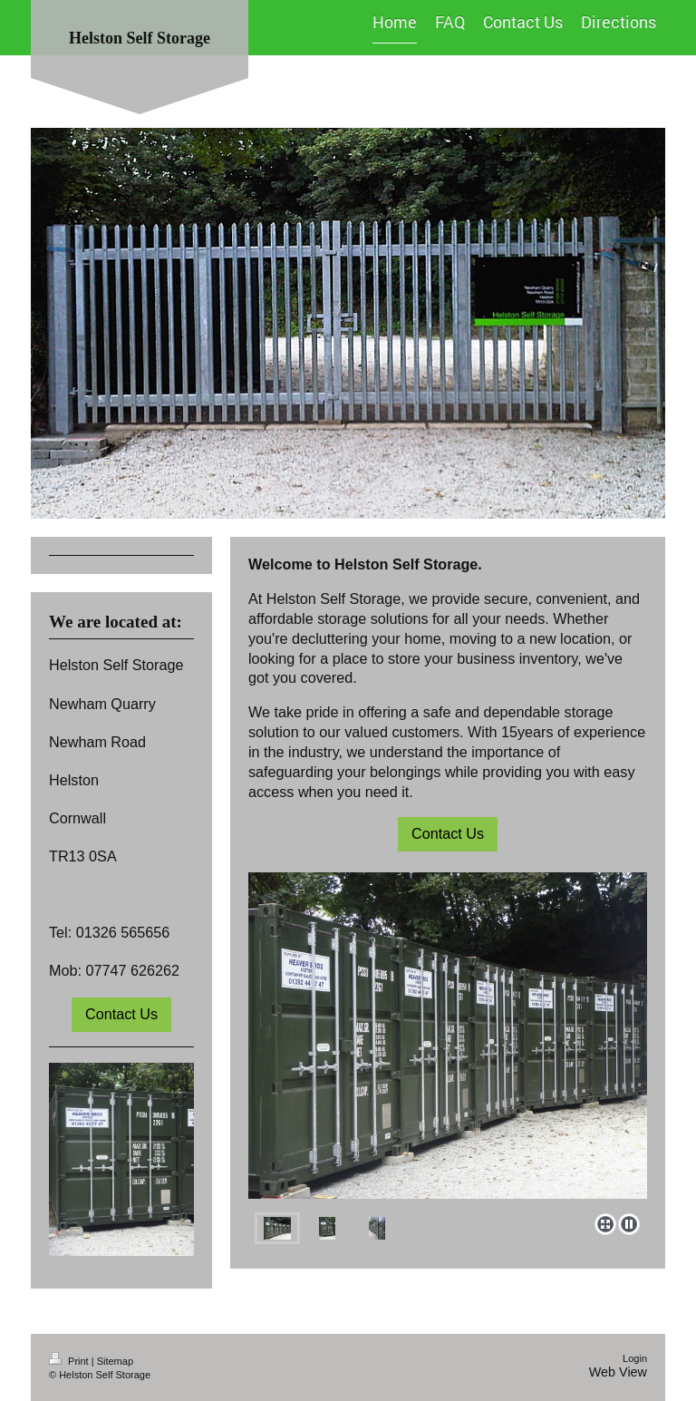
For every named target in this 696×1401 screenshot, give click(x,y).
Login (635, 1358)
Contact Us (447, 833)
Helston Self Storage (139, 38)
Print (70, 1361)
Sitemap (115, 1361)
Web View (618, 1372)
